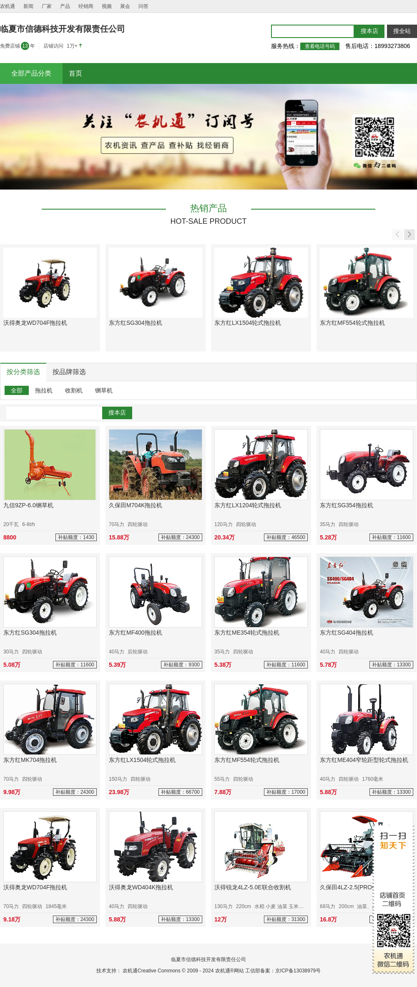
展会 (125, 6)
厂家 (47, 6)
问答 (143, 6)
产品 (65, 6)
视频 (107, 6)
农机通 (7, 6)
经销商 (85, 6)
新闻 (28, 6)
